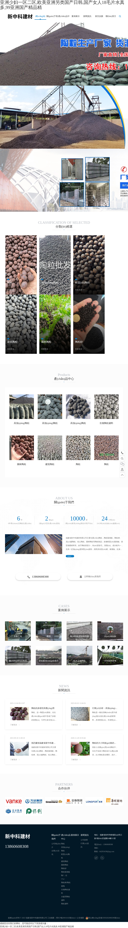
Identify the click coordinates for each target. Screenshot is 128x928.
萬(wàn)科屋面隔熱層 (79, 636)
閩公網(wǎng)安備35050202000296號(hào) (103, 918)
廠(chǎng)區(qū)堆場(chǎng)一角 (18, 661)
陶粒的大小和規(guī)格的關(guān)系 (104, 743)
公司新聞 (84, 840)
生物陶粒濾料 (106, 423)
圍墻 (49, 636)
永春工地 (18, 636)
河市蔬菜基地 (110, 661)
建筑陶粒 (49, 464)
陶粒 (78, 464)
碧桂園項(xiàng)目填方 (49, 661)
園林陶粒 (21, 464)
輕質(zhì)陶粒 (65, 856)
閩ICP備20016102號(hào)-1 (66, 918)
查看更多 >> (12, 290)
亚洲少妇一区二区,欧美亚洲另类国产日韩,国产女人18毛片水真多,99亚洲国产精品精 (37, 926)
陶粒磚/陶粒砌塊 (65, 884)
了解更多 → (15, 725)
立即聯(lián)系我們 (90, 576)
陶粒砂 (63, 868)
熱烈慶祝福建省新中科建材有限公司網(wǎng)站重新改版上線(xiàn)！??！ (43, 743)
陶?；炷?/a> (64, 877)
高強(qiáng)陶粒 (21, 423)
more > (69, 556)
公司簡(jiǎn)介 (56, 845)
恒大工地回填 (79, 661)
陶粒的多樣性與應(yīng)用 (42, 708)
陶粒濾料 (64, 904)
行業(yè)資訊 (85, 845)
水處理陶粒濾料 (65, 898)
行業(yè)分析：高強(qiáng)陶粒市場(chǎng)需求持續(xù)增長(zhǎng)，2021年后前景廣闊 (105, 708)
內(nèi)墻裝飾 (110, 636)
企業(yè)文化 (56, 852)
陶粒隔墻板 (65, 872)
